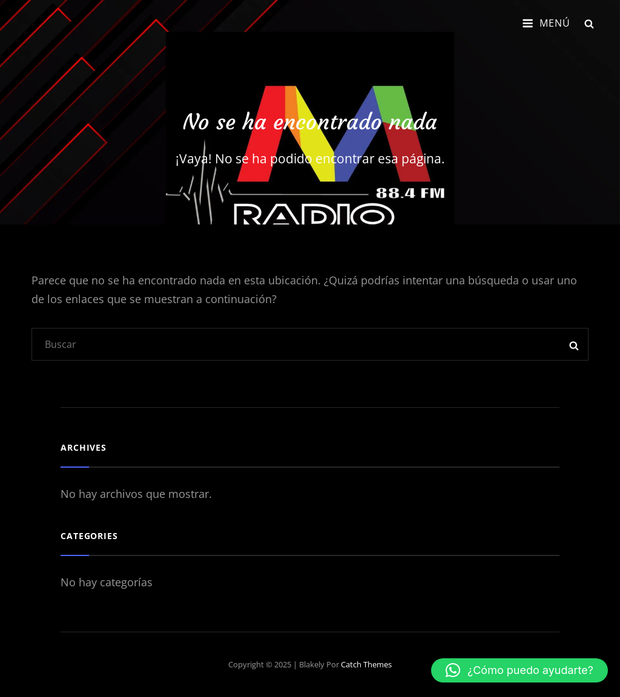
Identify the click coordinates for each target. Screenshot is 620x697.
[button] (519, 670)
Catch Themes (366, 664)
